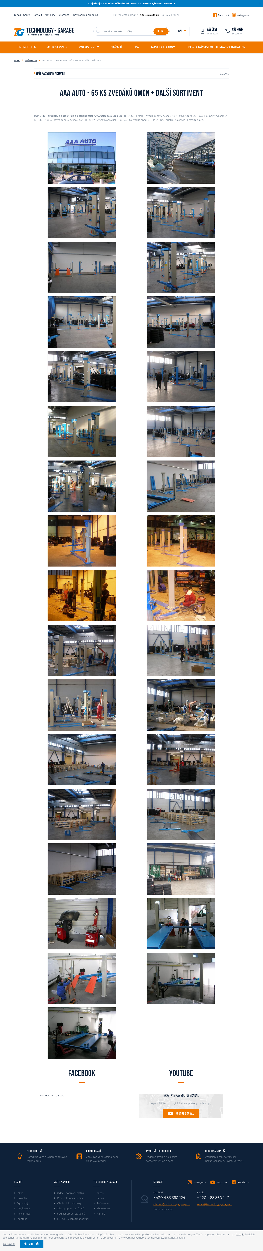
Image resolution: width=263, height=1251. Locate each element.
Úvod (17, 60)
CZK (180, 31)
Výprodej (22, 1203)
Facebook (223, 15)
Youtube (222, 1182)
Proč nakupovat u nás (70, 1198)
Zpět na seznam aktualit (50, 74)
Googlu (240, 1234)
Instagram (243, 15)
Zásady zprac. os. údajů (70, 1208)
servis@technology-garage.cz (214, 1204)
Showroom (103, 1208)
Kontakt (37, 14)
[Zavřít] (260, 4)
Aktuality (50, 14)
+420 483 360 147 (213, 1198)
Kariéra (101, 1213)
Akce (20, 1193)
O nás (17, 14)
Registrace (23, 1208)
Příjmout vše (32, 1244)
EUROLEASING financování (73, 1218)
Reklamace (23, 1213)
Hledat (160, 31)
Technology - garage (52, 1095)
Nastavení (9, 1244)
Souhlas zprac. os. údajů (71, 1213)
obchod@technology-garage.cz (171, 1204)
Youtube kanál (185, 1113)
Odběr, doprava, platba (70, 1193)
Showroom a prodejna (85, 14)
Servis (26, 14)
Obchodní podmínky (69, 1203)
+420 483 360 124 (169, 1198)
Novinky (22, 1198)
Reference (63, 14)
